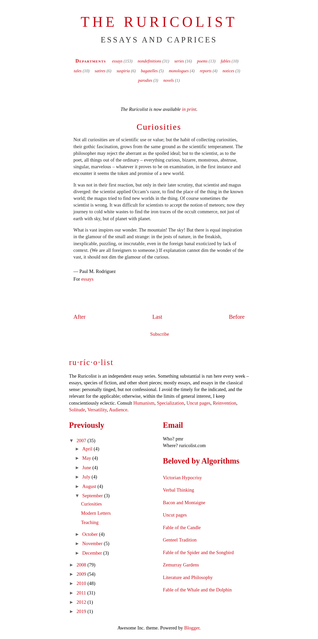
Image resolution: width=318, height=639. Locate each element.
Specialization (170, 403)
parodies (145, 80)
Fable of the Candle (182, 527)
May (87, 458)
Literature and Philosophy (188, 577)
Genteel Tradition (180, 540)
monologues (179, 71)
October (90, 534)
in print (189, 109)
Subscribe (159, 334)
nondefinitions (149, 61)
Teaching (89, 522)
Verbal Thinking (178, 490)
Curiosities (159, 126)
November (93, 543)
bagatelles (149, 71)
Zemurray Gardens (181, 564)
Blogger (191, 628)
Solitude (77, 409)
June (87, 467)
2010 (82, 583)
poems (202, 61)
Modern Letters (96, 513)
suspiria (123, 71)
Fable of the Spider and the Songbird (198, 552)
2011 (82, 593)
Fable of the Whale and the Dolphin (197, 589)
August (89, 486)
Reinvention (224, 403)
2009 (82, 574)
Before (237, 317)
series (179, 61)
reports (206, 71)
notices (228, 71)
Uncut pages (198, 403)
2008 (82, 564)
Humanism (144, 403)
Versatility (97, 409)
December (92, 553)
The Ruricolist (159, 22)
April (88, 448)
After (80, 317)
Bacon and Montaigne (184, 502)
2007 (82, 440)
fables (225, 61)
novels (168, 80)
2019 (82, 611)
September (93, 495)
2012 (82, 602)
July (87, 477)
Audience (118, 409)
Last (157, 317)
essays (117, 61)
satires (100, 71)
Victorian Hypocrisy (182, 477)
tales (77, 71)
